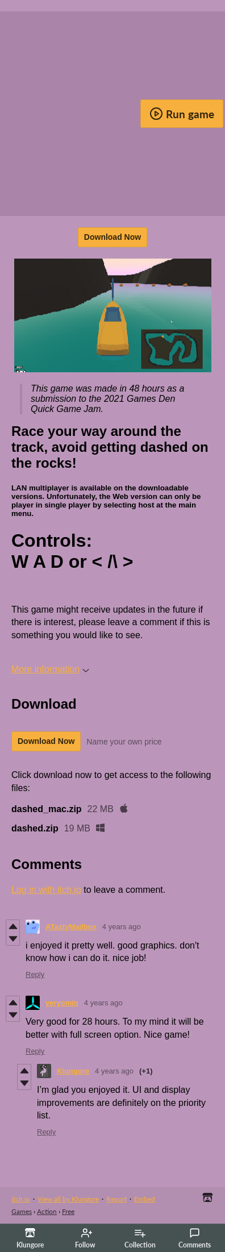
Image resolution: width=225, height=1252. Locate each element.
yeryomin (61, 1003)
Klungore (73, 1071)
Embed (144, 1199)
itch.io (20, 1199)
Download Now (112, 237)
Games (21, 1211)
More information (50, 669)
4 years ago (121, 926)
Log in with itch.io (46, 890)
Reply (35, 974)
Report (116, 1199)
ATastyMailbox (71, 926)
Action (47, 1211)
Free (68, 1211)
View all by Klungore (68, 1199)
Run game (181, 113)
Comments (194, 1238)
